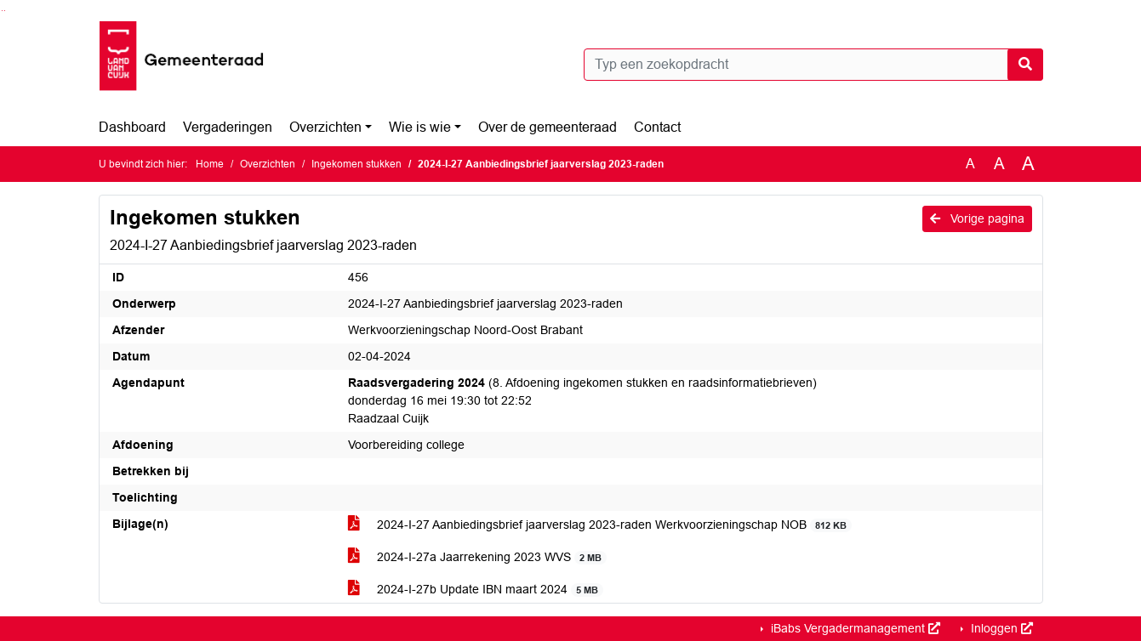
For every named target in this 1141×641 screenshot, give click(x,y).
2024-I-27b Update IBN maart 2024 (476, 589)
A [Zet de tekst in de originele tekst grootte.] (970, 163)
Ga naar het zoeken (2, 10)
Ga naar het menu (4, 10)
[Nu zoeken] (1025, 64)
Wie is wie (420, 127)
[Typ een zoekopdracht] (813, 64)
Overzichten (325, 127)
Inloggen (1000, 628)
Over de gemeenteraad (547, 127)
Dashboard (132, 127)
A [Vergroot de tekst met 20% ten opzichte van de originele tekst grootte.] (999, 164)
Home (210, 164)
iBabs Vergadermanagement (853, 628)
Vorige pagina (977, 218)
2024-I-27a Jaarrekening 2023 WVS (478, 557)
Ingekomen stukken (356, 164)
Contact (657, 127)
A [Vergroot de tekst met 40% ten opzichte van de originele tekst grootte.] (1028, 164)
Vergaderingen (227, 127)
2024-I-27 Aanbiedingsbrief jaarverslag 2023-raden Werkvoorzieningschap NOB (600, 525)
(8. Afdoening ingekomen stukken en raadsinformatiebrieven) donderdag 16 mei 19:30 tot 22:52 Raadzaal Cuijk (582, 400)
